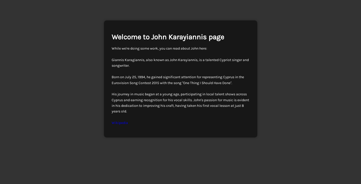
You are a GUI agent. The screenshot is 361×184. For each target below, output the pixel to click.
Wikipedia (120, 123)
